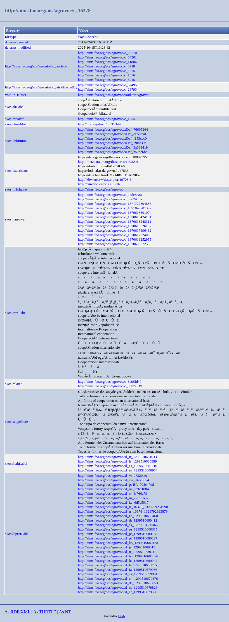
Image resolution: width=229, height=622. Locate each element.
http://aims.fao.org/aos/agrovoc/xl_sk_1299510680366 (118, 525)
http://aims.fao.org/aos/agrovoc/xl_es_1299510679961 (117, 574)
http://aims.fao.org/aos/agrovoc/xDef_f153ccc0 (112, 138)
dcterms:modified (18, 47)
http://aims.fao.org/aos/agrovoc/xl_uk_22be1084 (113, 489)
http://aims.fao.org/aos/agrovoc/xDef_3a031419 (113, 147)
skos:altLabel (14, 107)
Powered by (111, 616)
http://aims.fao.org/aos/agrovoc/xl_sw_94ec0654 (113, 480)
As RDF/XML (17, 611)
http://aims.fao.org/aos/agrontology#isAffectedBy (41, 87)
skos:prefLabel (16, 313)
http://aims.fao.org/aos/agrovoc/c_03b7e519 (110, 386)
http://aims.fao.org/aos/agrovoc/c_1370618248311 (114, 221)
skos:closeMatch (17, 124)
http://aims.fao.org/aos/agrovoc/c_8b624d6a (110, 199)
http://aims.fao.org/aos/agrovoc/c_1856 (106, 75)
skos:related (13, 384)
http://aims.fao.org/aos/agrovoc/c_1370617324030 (115, 235)
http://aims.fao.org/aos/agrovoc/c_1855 (106, 119)
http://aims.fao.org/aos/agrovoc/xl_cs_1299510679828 (117, 587)
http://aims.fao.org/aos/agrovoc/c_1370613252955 (115, 239)
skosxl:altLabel (16, 463)
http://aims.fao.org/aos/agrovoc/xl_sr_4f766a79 (112, 493)
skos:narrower (15, 219)
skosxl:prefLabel (17, 534)
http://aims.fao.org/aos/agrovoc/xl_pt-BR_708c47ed (116, 484)
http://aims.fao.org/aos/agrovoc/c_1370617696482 (115, 230)
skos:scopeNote (16, 421)
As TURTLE (44, 611)
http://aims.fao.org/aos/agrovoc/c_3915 (106, 80)
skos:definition (16, 141)
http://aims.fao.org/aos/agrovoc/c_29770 (107, 53)
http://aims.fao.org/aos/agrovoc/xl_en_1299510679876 (118, 578)
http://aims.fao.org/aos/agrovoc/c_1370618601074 (115, 212)
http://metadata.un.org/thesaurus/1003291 (108, 161)
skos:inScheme (16, 189)
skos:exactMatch (17, 170)
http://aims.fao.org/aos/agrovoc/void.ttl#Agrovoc (113, 95)
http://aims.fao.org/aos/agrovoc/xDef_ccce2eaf (112, 134)
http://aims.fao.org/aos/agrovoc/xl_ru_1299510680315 (117, 529)
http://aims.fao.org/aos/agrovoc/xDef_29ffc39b (112, 143)
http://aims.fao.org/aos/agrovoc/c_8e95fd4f (109, 381)
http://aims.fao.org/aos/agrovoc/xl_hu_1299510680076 (118, 556)
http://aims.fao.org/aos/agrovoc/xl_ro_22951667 (113, 498)
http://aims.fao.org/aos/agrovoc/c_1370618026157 (115, 226)
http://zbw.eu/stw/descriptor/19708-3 (105, 179)
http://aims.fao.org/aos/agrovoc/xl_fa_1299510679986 (117, 569)
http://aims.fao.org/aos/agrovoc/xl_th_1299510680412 (117, 520)
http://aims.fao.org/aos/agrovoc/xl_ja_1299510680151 (117, 547)
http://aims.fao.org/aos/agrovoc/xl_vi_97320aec (113, 475)
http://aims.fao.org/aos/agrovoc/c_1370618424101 (115, 217)
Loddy (121, 616)
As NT (65, 611)
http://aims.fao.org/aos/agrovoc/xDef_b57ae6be (112, 152)
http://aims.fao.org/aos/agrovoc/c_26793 (107, 89)
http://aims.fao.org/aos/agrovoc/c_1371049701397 (115, 208)
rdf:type (10, 37)
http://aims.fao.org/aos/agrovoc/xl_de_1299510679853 (118, 583)
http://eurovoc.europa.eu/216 (99, 184)
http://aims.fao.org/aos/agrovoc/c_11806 (107, 62)
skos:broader (14, 119)
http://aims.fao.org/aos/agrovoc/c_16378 (48, 10)
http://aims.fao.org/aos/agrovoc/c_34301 (107, 57)
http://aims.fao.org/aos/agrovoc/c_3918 (106, 66)
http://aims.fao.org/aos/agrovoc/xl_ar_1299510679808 (117, 592)
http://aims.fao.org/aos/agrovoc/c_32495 (107, 85)
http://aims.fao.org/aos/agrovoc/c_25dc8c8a (110, 195)
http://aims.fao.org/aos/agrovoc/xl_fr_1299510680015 (117, 565)
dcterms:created (16, 42)
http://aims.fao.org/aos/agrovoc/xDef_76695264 (113, 129)
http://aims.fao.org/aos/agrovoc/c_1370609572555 (115, 244)
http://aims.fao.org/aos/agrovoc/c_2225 (106, 71)
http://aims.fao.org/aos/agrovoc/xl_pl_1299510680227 (117, 538)
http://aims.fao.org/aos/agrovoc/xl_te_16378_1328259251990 (123, 507)
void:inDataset (15, 95)
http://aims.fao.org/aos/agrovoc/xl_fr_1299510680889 (117, 461)
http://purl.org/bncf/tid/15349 (99, 124)
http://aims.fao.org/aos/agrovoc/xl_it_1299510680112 (117, 552)
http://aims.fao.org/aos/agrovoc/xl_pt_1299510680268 (117, 534)
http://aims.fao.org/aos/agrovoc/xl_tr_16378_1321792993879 (122, 511)
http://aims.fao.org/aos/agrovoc (100, 189)
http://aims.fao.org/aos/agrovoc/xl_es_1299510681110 (117, 466)
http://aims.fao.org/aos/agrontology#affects (36, 66)
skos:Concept (88, 37)
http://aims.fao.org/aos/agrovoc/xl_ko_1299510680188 (118, 543)
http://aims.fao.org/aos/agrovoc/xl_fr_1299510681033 (117, 457)
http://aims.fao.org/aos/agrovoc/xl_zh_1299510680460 (118, 516)
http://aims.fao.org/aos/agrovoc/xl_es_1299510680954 (117, 470)
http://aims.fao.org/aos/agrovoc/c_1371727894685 (115, 203)
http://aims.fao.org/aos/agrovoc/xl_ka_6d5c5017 (113, 502)
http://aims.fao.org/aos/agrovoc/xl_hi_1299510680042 (117, 560)
